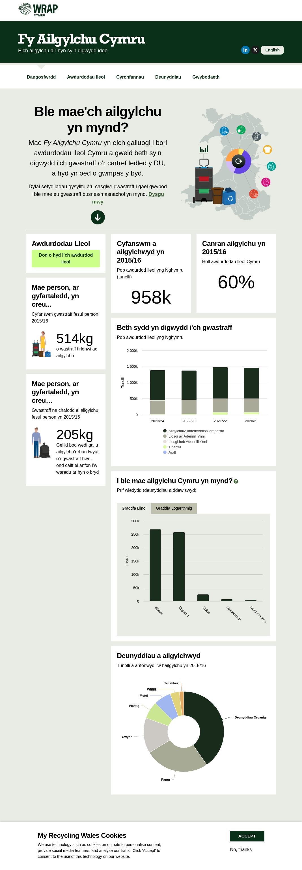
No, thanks (241, 849)
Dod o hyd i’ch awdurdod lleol (66, 258)
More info (139, 856)
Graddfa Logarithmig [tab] (174, 508)
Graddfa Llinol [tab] (134, 508)
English (272, 50)
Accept (247, 836)
